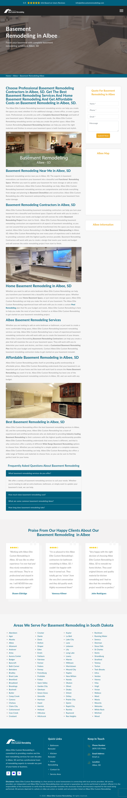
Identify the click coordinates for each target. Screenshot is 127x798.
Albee (15, 76)
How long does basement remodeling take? (26, 507)
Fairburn (41, 656)
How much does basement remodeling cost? (27, 495)
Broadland (13, 683)
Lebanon (69, 646)
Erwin (39, 653)
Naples (69, 673)
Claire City (13, 706)
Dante (40, 636)
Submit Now (103, 135)
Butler (11, 693)
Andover (12, 649)
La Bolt (69, 636)
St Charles (99, 649)
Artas (11, 653)
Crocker (40, 633)
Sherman (98, 643)
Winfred (98, 713)
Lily (67, 649)
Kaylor (68, 633)
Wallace (98, 693)
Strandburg (99, 656)
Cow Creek (13, 713)
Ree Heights (71, 716)
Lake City (70, 639)
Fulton (40, 679)
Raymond (70, 713)
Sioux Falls (99, 646)
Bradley (12, 673)
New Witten (71, 676)
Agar (11, 636)
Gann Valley (42, 683)
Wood (97, 716)
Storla (97, 653)
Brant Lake (13, 676)
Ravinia (69, 709)
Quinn (68, 703)
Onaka (68, 689)
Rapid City (70, 706)
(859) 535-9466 (99, 748)
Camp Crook (14, 696)
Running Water (101, 636)
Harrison (41, 699)
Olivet (68, 686)
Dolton (40, 643)
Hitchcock (41, 716)
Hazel (39, 703)
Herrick (40, 706)
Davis (39, 639)
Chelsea (12, 703)
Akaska (12, 639)
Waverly (98, 703)
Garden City (42, 686)
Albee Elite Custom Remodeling (59, 796)
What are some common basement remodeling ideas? (31, 501)
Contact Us (55, 769)
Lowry (68, 656)
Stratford (98, 659)
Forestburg (42, 673)
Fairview (41, 659)
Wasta (97, 699)
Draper (40, 646)
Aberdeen (13, 633)
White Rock (99, 709)
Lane (68, 643)
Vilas (97, 683)
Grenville (41, 696)
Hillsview (41, 713)
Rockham (98, 633)
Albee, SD (96, 765)
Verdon (98, 676)
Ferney (40, 669)
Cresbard (12, 716)
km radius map (103, 185)
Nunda (69, 679)
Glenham (41, 689)
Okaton (69, 683)
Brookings (13, 686)
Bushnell (12, 689)
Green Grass (42, 693)
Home (8, 76)
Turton (97, 666)
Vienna (97, 679)
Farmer (40, 663)
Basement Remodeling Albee (32, 76)
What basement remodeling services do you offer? (29, 473)
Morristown (71, 666)
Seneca (98, 639)
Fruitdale (41, 676)
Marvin (69, 659)
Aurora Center (15, 656)
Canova (12, 699)
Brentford (13, 679)
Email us (95, 757)
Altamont (13, 646)
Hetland (40, 709)
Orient (68, 693)
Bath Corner (14, 666)
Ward (97, 696)
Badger (12, 659)
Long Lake (70, 653)
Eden (39, 649)
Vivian (97, 689)
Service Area (55, 774)
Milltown (70, 663)
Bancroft (12, 663)
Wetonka (98, 706)
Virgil (97, 686)
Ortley (68, 696)
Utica (97, 673)
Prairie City (70, 699)
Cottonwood (14, 709)
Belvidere (13, 669)
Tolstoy (98, 663)
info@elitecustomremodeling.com (90, 3)
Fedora (40, 666)
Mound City (71, 669)
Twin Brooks (100, 669)
